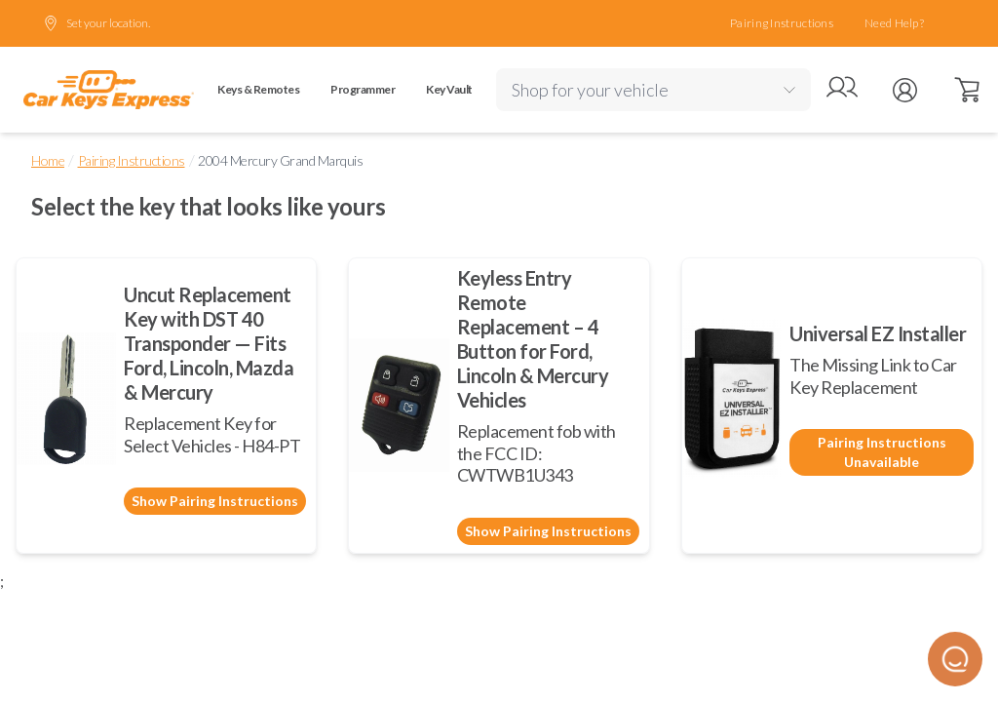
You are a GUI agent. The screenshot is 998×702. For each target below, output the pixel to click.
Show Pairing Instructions (215, 500)
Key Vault (449, 89)
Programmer (362, 89)
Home (47, 160)
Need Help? (894, 23)
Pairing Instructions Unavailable (882, 452)
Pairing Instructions (781, 23)
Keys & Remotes (258, 89)
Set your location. (96, 23)
